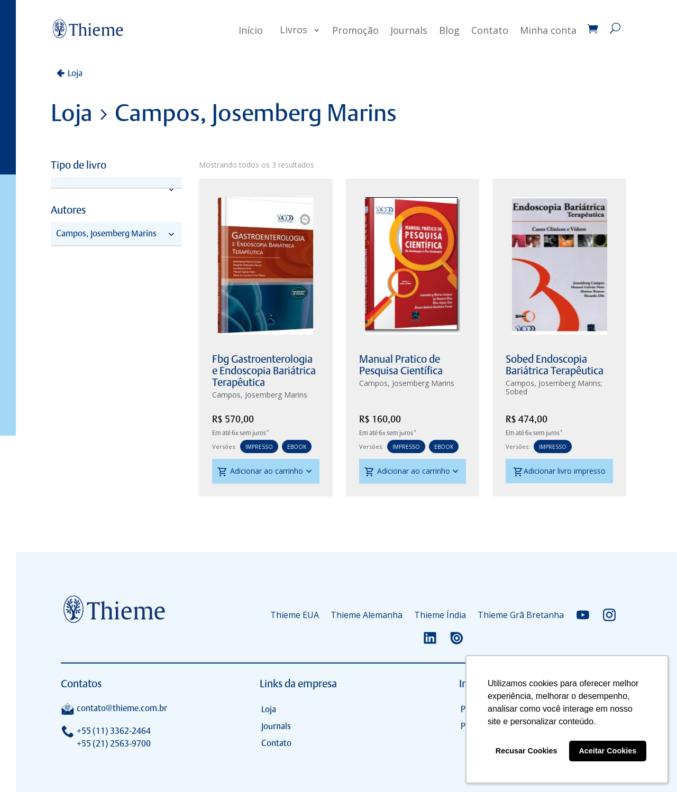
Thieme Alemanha (366, 615)
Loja (75, 73)
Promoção (355, 30)
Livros (293, 29)
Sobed (516, 391)
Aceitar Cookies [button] (607, 751)
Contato (489, 30)
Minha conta (548, 30)
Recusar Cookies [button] (526, 751)
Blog (449, 30)
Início (251, 30)
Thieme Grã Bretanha (521, 615)
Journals (408, 30)
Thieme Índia (440, 615)
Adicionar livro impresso (559, 472)
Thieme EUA (294, 615)
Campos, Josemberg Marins (259, 395)
